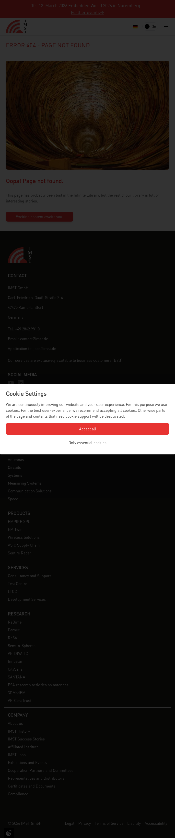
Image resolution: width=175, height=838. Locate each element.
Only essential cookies (87, 442)
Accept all (87, 428)
